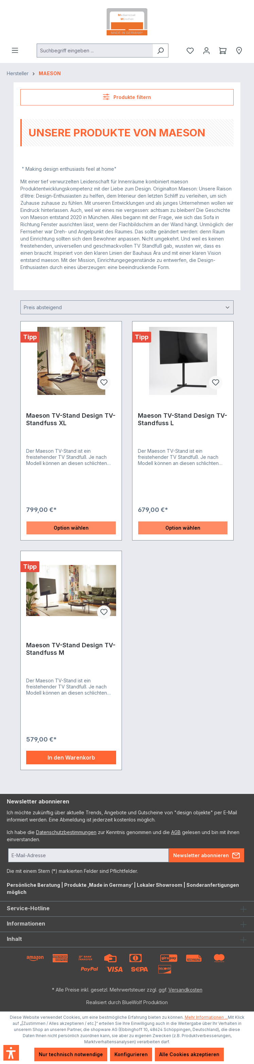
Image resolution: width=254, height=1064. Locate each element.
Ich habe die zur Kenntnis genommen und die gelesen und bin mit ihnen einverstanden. (123, 835)
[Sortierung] (127, 307)
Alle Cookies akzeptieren (189, 1054)
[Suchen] (160, 50)
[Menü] (15, 50)
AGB (176, 832)
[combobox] (95, 50)
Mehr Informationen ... (206, 1017)
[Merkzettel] (190, 50)
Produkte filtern (127, 97)
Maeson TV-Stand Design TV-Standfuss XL (70, 419)
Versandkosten (185, 990)
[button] (11, 1053)
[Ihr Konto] (206, 50)
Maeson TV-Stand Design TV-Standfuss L (182, 419)
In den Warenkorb (71, 757)
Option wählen (71, 528)
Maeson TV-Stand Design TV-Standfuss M (70, 649)
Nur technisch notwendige (71, 1054)
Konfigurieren (131, 1054)
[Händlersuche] (239, 50)
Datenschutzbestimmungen (66, 832)
